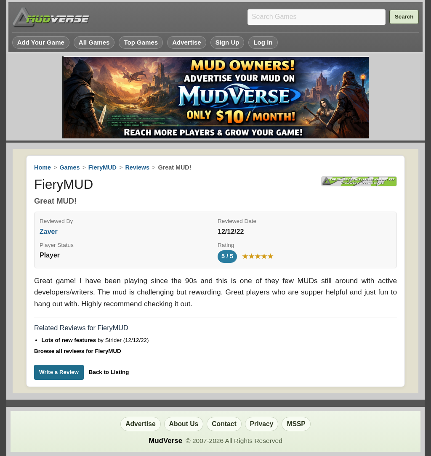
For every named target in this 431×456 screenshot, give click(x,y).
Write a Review (59, 372)
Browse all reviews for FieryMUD (77, 351)
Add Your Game (40, 42)
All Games (94, 42)
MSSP (296, 423)
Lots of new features (70, 340)
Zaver (49, 231)
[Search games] (316, 17)
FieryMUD (102, 167)
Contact (224, 423)
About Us (184, 423)
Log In (262, 42)
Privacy (262, 423)
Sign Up (227, 42)
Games (69, 167)
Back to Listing (109, 372)
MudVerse (165, 441)
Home (42, 167)
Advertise (186, 42)
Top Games (141, 42)
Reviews (137, 167)
